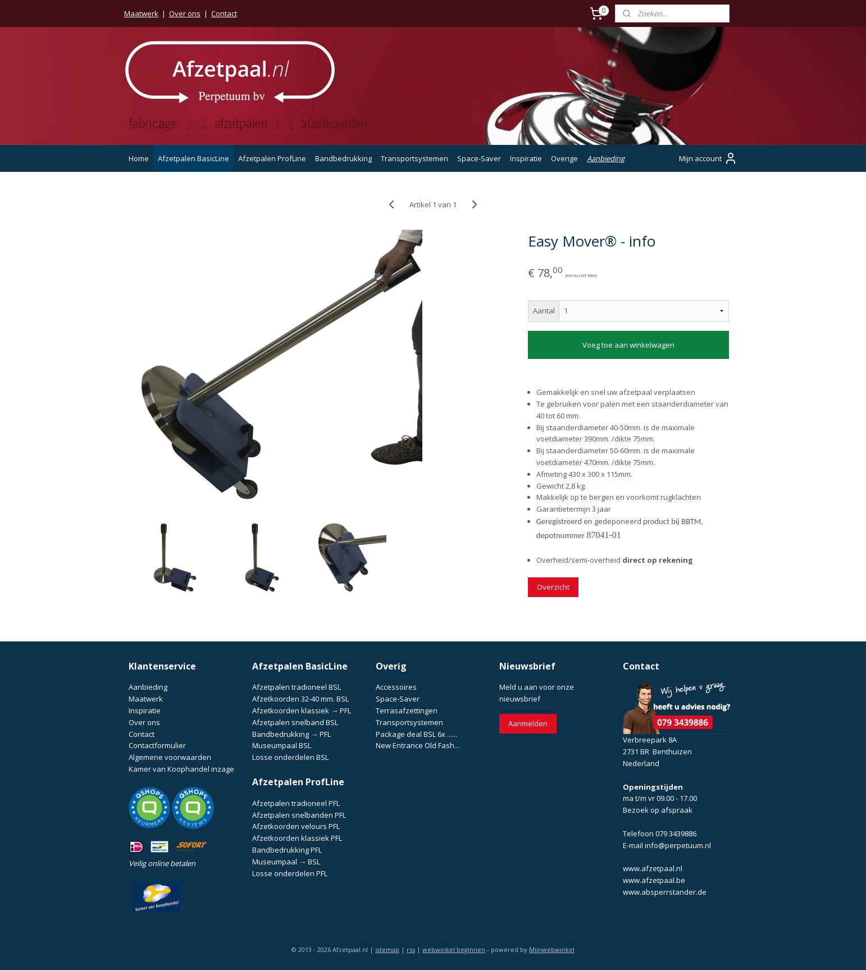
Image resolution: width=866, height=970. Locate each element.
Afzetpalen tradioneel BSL (296, 687)
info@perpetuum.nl (678, 845)
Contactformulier (157, 745)
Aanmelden (528, 723)
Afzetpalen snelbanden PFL (299, 815)
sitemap (387, 949)
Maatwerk (141, 13)
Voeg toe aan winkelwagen (628, 345)
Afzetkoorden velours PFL (296, 826)
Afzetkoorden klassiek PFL (297, 838)
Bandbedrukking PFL (287, 850)
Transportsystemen (414, 158)
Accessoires (396, 687)
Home (139, 158)
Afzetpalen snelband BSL (295, 722)
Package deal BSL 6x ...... (416, 734)
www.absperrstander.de (665, 892)
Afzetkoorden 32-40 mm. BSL (300, 699)
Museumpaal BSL (281, 745)
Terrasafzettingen (406, 710)
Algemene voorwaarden (170, 757)
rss (411, 949)
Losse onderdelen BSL (290, 757)
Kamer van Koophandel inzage (181, 769)
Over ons (184, 13)
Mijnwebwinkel (552, 949)
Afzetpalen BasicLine (193, 158)
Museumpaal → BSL (286, 862)
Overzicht (553, 587)
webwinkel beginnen (453, 949)
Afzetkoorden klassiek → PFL (301, 710)
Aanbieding (606, 158)
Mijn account (708, 158)
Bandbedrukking (343, 158)
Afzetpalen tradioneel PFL (296, 803)
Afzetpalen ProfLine (272, 158)
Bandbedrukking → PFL (291, 734)
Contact (224, 13)
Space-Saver (479, 158)
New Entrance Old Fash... (417, 745)
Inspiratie (526, 158)
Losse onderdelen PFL (289, 873)
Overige (564, 158)
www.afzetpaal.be (654, 880)
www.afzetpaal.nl (652, 868)
